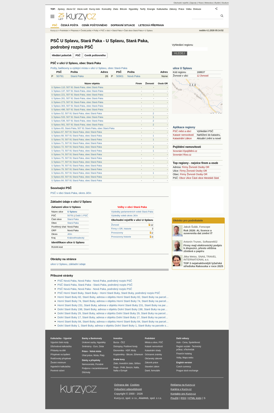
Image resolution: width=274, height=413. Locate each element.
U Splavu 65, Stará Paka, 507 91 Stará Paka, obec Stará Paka (82, 128)
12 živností (202, 75)
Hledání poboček (61, 55)
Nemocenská (88, 364)
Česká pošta (86, 30)
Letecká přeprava (151, 25)
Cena (185, 342)
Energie (151, 9)
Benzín (129, 367)
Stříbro (137, 363)
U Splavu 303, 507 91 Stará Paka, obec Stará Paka (77, 106)
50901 (120, 76)
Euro (95, 346)
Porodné (99, 364)
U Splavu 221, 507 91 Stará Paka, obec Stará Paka (77, 94)
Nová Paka (133, 76)
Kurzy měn (94, 9)
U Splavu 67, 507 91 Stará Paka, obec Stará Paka (76, 132)
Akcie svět (82, 9)
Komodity (106, 9)
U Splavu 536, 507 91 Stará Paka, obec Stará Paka (77, 120)
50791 (60, 76)
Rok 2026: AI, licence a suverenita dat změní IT (197, 232)
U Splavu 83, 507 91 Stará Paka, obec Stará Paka (76, 176)
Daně (147, 370)
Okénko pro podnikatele (188, 220)
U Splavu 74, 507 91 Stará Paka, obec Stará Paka (76, 154)
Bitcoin (123, 9)
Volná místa (95, 351)
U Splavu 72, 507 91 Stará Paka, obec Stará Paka (76, 147)
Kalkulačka (162, 9)
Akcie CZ (70, 9)
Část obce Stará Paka (133, 30)
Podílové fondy (130, 346)
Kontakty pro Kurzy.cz (183, 393)
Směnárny (87, 346)
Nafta (136, 367)
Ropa (115, 367)
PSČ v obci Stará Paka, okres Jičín (71, 192)
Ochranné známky (153, 354)
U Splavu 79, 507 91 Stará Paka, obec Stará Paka (76, 169)
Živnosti (115, 224)
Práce (181, 9)
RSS (183, 398)
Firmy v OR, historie (121, 228)
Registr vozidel (183, 346)
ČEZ (123, 342)
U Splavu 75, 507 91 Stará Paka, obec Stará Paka (76, 158)
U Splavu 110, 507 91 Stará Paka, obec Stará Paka (77, 87)
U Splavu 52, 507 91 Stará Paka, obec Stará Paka (76, 113)
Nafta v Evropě (120, 370)
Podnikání (64, 30)
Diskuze (197, 9)
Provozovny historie (121, 236)
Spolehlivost (194, 342)
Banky (85, 338)
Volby (178, 357)
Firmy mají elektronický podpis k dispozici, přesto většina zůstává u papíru (202, 248)
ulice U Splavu (182, 68)
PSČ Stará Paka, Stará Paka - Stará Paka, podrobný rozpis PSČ (94, 284)
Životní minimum (58, 362)
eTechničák (189, 349)
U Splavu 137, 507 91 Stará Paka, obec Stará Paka (77, 91)
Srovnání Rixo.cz (182, 154)
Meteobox (209, 3)
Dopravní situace (123, 25)
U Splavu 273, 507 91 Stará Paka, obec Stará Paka (77, 102)
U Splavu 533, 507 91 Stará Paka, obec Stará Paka (77, 117)
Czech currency (183, 366)
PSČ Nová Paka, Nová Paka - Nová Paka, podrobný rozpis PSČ (94, 280)
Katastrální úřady (153, 350)
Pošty (95, 30)
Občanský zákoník (153, 358)
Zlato (115, 9)
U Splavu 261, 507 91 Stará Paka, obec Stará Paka (77, 98)
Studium (225, 3)
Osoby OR (203, 167)
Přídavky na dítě (58, 350)
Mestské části (211, 178)
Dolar (101, 346)
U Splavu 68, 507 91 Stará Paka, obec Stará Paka (76, 135)
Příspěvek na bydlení (60, 354)
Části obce (197, 178)
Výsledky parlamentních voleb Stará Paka (132, 211)
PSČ (78, 55)
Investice (117, 338)
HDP (128, 350)
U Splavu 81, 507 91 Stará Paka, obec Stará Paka (76, 173)
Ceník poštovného (95, 55)
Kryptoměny (119, 354)
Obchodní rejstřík (181, 3)
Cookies (134, 384)
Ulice (188, 178)
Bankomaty (96, 338)
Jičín (69, 234)
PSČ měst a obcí (182, 131)
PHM (122, 367)
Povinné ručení (57, 370)
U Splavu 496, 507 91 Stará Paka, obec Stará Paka (77, 109)
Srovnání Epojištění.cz (185, 151)
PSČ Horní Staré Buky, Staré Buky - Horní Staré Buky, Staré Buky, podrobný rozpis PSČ (108, 292)
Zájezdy (193, 3)
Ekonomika (118, 350)
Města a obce (151, 342)
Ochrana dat (121, 384)
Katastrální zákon (182, 138)
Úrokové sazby (89, 342)
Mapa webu (187, 357)
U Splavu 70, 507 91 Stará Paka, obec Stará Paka (76, 139)
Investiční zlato (126, 363)
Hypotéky (133, 9)
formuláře (155, 370)
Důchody (86, 372)
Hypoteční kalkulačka (60, 366)
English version (184, 362)
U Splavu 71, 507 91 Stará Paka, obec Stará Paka (76, 143)
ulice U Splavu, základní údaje (68, 264)
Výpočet (67, 338)
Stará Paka (77, 76)
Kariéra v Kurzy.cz (181, 389)
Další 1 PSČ (81, 215)
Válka (188, 9)
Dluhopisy (117, 346)
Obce (182, 178)
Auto (178, 342)
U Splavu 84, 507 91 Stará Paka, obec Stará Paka (76, 180)
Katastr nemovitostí (183, 134)
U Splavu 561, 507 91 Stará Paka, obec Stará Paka (77, 124)
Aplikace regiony (184, 127)
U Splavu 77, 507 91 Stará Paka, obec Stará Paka (76, 162)
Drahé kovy (119, 359)
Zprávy (61, 9)
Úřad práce (87, 355)
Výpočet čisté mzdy (59, 342)
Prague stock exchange (187, 370)
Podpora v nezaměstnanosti (95, 368)
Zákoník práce (151, 362)
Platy (102, 355)
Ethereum (138, 354)
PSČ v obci (105, 30)
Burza (116, 342)
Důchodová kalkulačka (61, 346)
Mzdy (133, 350)
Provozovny (117, 232)
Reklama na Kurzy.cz (183, 384)
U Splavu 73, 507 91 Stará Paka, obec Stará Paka (76, 150)
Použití (175, 398)
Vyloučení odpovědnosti (128, 389)
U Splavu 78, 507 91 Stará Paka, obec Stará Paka (76, 165)
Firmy (185, 167)
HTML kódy (194, 398)
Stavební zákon (152, 366)
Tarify (143, 9)
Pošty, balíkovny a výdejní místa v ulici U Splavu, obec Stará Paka (89, 68)
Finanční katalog (184, 353)
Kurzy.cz (54, 30)
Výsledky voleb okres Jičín (124, 215)
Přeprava (74, 30)
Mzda (96, 355)
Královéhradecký (75, 237)
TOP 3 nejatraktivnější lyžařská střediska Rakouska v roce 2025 (203, 265)
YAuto (200, 3)
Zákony (173, 9)
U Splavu (149, 30)
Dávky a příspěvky (91, 360)
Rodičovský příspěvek (61, 358)
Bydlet (217, 3)
